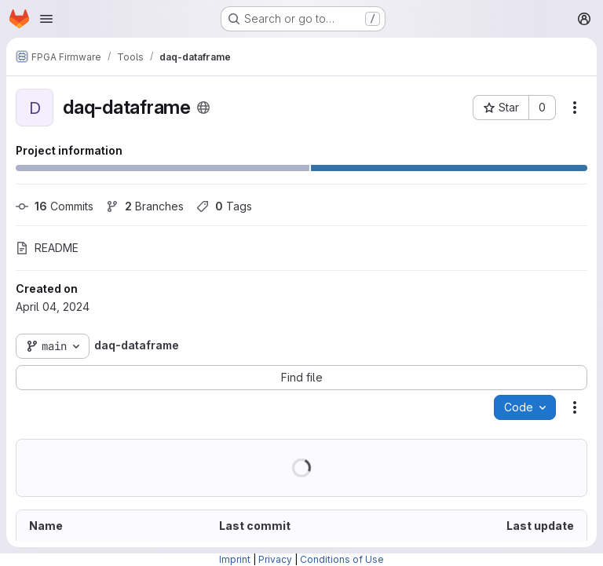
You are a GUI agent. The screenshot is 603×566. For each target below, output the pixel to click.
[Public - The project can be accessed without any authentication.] (203, 107)
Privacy (275, 559)
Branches (145, 206)
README (47, 247)
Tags (224, 206)
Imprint (234, 559)
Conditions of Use (342, 559)
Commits (54, 206)
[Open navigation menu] (46, 18)
